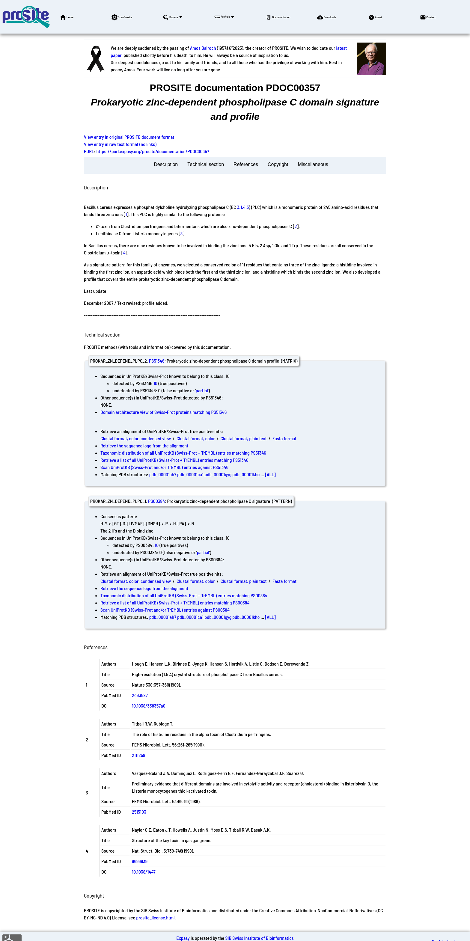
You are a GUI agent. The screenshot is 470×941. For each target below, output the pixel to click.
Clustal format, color (196, 438)
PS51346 (157, 361)
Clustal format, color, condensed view (135, 438)
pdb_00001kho (246, 474)
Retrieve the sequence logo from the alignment (144, 445)
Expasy (182, 938)
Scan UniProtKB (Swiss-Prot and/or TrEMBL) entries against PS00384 (165, 610)
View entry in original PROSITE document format (129, 137)
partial (202, 390)
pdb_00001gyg (217, 474)
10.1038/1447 (144, 871)
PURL (89, 151)
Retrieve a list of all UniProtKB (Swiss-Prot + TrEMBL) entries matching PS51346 (174, 460)
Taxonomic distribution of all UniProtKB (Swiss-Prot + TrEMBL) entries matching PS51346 (183, 453)
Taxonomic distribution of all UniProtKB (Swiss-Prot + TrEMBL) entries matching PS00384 (183, 595)
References (246, 164)
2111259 (138, 755)
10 (155, 383)
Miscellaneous (313, 164)
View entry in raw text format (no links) (120, 144)
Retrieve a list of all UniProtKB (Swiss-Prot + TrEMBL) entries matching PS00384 (175, 602)
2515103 (139, 812)
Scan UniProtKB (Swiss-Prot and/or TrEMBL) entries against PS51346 (164, 467)
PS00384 (156, 501)
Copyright (278, 164)
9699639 (139, 861)
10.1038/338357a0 (148, 705)
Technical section (205, 164)
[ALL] (270, 474)
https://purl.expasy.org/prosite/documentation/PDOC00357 (153, 151)
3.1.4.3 (243, 207)
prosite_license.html (155, 917)
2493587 (140, 695)
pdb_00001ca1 (190, 474)
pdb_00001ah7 (162, 474)
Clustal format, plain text (244, 438)
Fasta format (284, 438)
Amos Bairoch (203, 48)
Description (166, 164)
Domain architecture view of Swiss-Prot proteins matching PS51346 (163, 412)
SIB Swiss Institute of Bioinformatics (259, 938)
